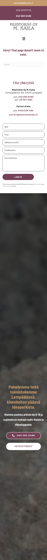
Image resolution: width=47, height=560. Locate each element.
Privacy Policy (37, 184)
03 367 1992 (26, 99)
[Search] (23, 64)
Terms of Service (8, 186)
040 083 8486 (23, 16)
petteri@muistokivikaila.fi (23, 114)
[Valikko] (24, 38)
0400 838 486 (26, 110)
